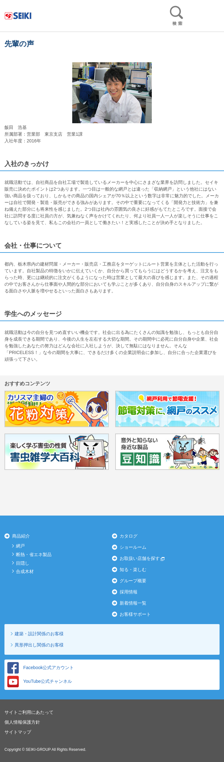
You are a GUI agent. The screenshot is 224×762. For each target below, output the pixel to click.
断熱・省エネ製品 (34, 554)
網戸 (20, 545)
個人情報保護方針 (22, 722)
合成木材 (25, 571)
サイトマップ (17, 732)
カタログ (128, 536)
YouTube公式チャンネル (39, 681)
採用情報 (128, 591)
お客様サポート (135, 614)
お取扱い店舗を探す (140, 558)
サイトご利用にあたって (28, 712)
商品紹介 (21, 536)
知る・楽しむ (133, 569)
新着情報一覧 (133, 603)
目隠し (22, 563)
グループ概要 (133, 580)
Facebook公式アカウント (40, 667)
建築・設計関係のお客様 (39, 633)
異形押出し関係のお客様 (39, 644)
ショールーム (133, 547)
